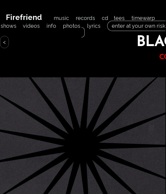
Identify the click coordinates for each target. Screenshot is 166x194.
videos (31, 26)
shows (8, 26)
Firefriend (24, 17)
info (51, 26)
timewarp (143, 18)
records (85, 18)
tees (119, 18)
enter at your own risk (123, 29)
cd (105, 18)
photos (71, 26)
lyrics (93, 26)
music (61, 18)
